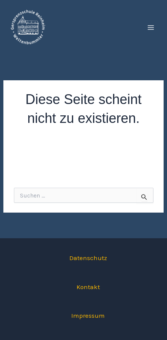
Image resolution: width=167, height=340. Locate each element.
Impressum (88, 315)
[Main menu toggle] (151, 27)
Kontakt (88, 287)
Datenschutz (88, 258)
